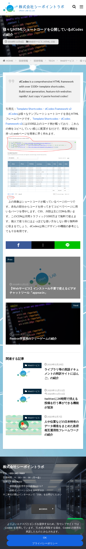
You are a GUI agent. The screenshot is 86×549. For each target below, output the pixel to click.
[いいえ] (81, 534)
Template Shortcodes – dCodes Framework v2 (44, 108)
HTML (47, 41)
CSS (53, 41)
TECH (52, 60)
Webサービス (36, 41)
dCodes (13, 113)
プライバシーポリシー (45, 543)
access (43, 508)
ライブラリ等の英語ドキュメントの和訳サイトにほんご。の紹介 (61, 374)
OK (45, 537)
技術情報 (23, 60)
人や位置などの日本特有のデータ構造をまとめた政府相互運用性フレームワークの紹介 (61, 428)
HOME (9, 60)
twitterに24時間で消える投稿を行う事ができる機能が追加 (61, 403)
